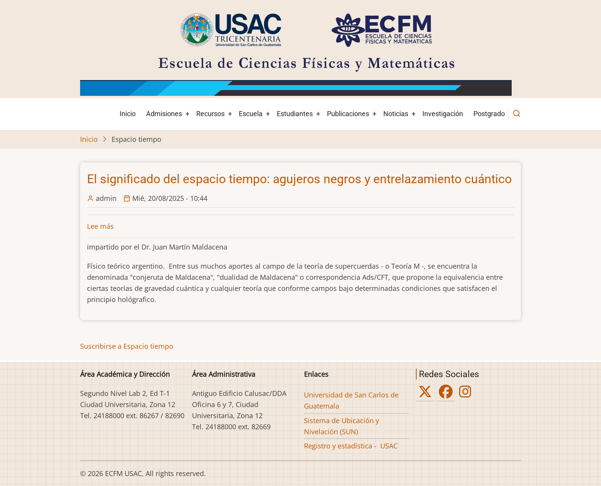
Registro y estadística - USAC (350, 445)
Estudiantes (295, 114)
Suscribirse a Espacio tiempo (126, 346)
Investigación (442, 114)
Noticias (395, 114)
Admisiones (164, 114)
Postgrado (489, 114)
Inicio (128, 114)
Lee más (100, 226)
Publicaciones (348, 114)
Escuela (251, 114)
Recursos (210, 114)
